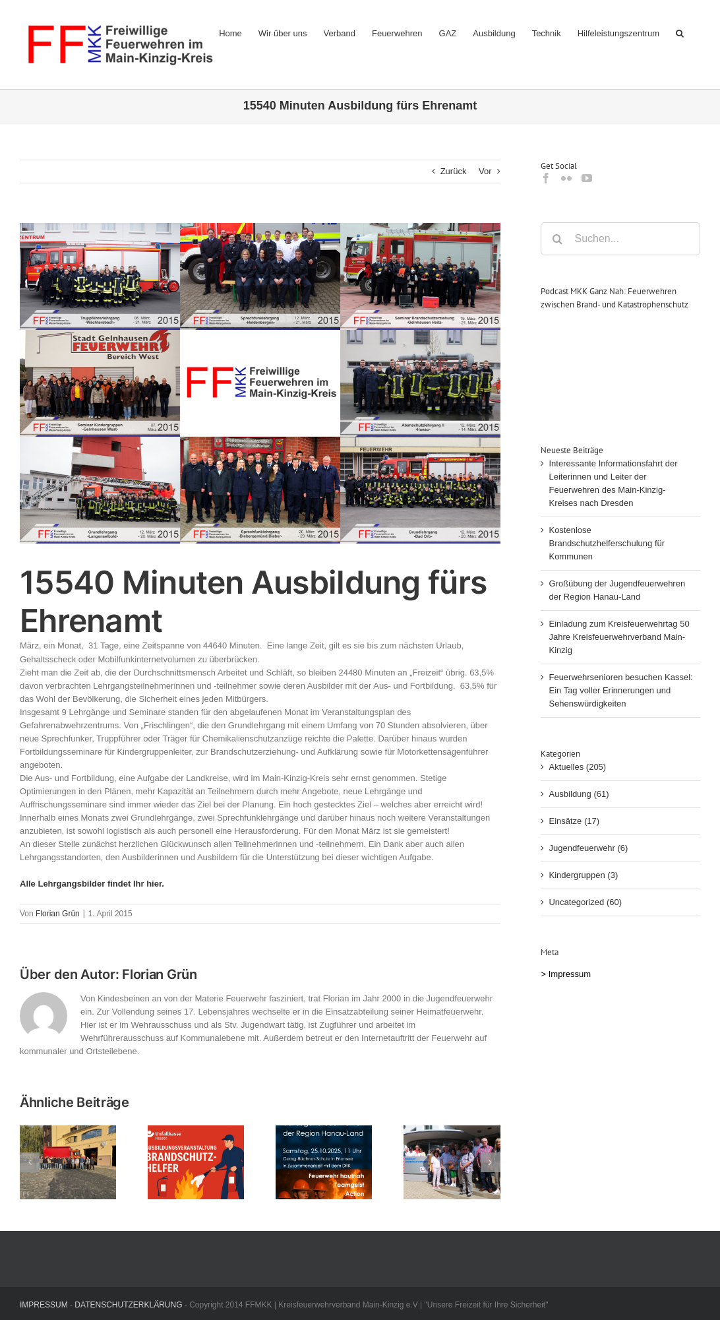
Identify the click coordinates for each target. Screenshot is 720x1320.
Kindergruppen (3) (583, 875)
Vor (485, 171)
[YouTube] (587, 178)
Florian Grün (58, 913)
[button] (680, 33)
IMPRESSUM (44, 1304)
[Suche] (557, 238)
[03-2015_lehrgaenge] (260, 383)
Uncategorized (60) (585, 902)
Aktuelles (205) (577, 767)
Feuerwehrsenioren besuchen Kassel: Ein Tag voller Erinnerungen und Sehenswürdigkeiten (620, 690)
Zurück (453, 171)
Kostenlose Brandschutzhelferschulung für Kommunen (607, 543)
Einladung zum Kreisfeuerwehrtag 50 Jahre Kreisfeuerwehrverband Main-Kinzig (619, 637)
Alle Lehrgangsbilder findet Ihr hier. (92, 884)
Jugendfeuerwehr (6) (588, 848)
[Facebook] (546, 178)
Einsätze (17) (574, 821)
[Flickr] (566, 178)
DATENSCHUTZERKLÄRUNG (128, 1304)
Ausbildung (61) (579, 794)
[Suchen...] (620, 238)
